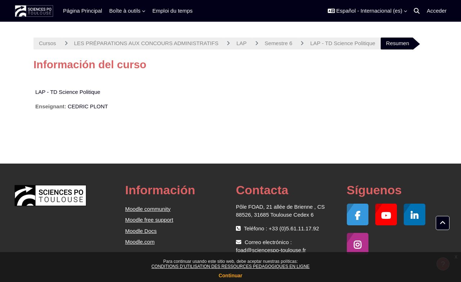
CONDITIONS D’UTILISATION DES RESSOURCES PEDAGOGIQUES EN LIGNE (230, 266)
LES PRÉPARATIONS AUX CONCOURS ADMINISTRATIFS (146, 43)
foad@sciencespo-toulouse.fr (271, 250)
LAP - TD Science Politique (342, 43)
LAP (241, 43)
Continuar (230, 275)
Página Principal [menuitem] (82, 11)
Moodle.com (140, 242)
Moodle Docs (141, 231)
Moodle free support (149, 220)
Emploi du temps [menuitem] (172, 11)
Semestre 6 (278, 43)
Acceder (437, 11)
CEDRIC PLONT (88, 106)
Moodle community (148, 209)
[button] (367, 11)
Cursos (47, 43)
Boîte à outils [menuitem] (124, 11)
